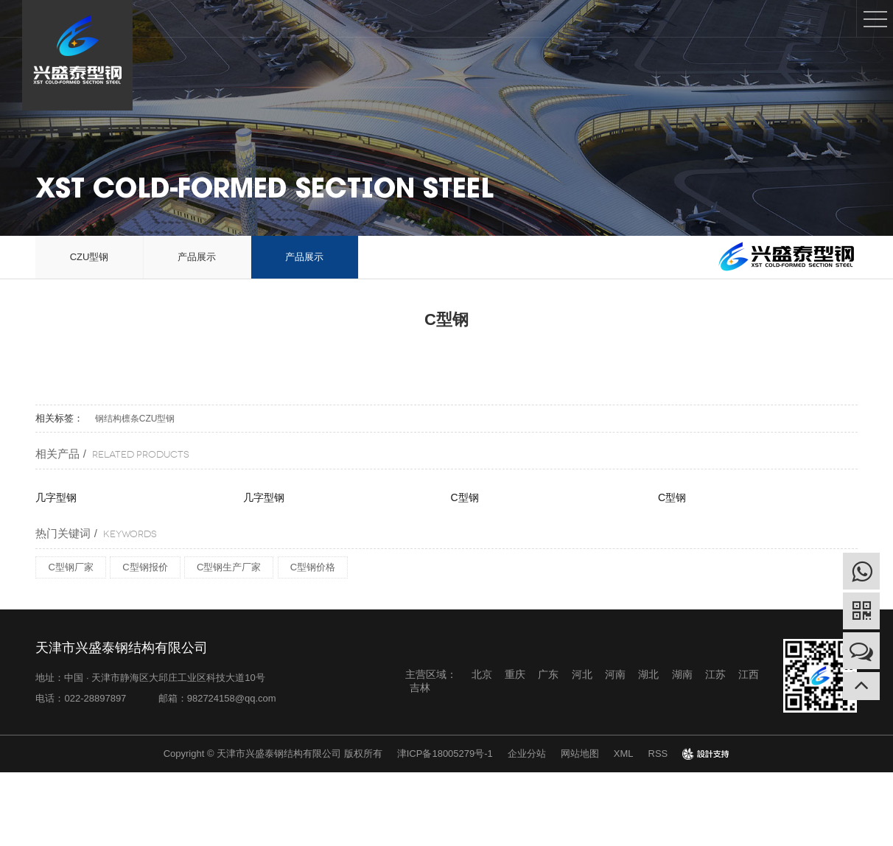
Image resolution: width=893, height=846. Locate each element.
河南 (615, 674)
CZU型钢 (89, 256)
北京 (482, 674)
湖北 (648, 674)
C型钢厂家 (70, 567)
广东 (548, 674)
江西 (748, 674)
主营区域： (431, 674)
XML (624, 753)
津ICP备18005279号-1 (445, 753)
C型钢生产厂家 (229, 567)
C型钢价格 (312, 567)
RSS (658, 753)
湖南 (682, 674)
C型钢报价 (144, 567)
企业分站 (527, 753)
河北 (582, 674)
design (706, 753)
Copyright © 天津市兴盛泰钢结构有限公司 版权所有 (273, 753)
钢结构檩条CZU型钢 (135, 418)
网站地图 (580, 753)
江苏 (715, 674)
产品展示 (197, 256)
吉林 (420, 687)
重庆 (515, 674)
